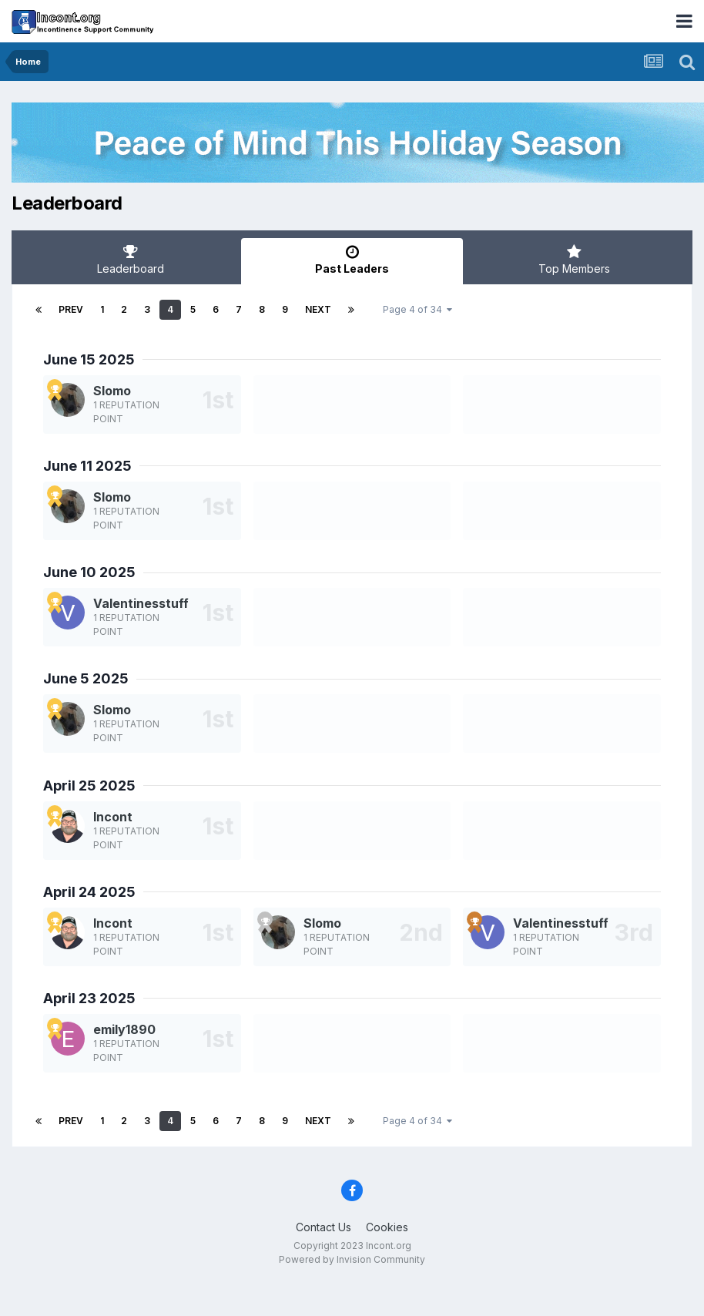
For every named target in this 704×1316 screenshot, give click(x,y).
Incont (112, 816)
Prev (71, 309)
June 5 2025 (86, 678)
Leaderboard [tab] (130, 259)
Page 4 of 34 (417, 309)
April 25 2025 (89, 785)
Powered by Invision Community (352, 1259)
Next (318, 309)
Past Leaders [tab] (352, 259)
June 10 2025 (89, 572)
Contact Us (323, 1227)
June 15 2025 (89, 359)
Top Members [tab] (573, 259)
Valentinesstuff (141, 603)
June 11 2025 (87, 466)
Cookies (387, 1227)
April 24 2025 (89, 892)
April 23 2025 (89, 998)
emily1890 (124, 1029)
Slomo (112, 390)
